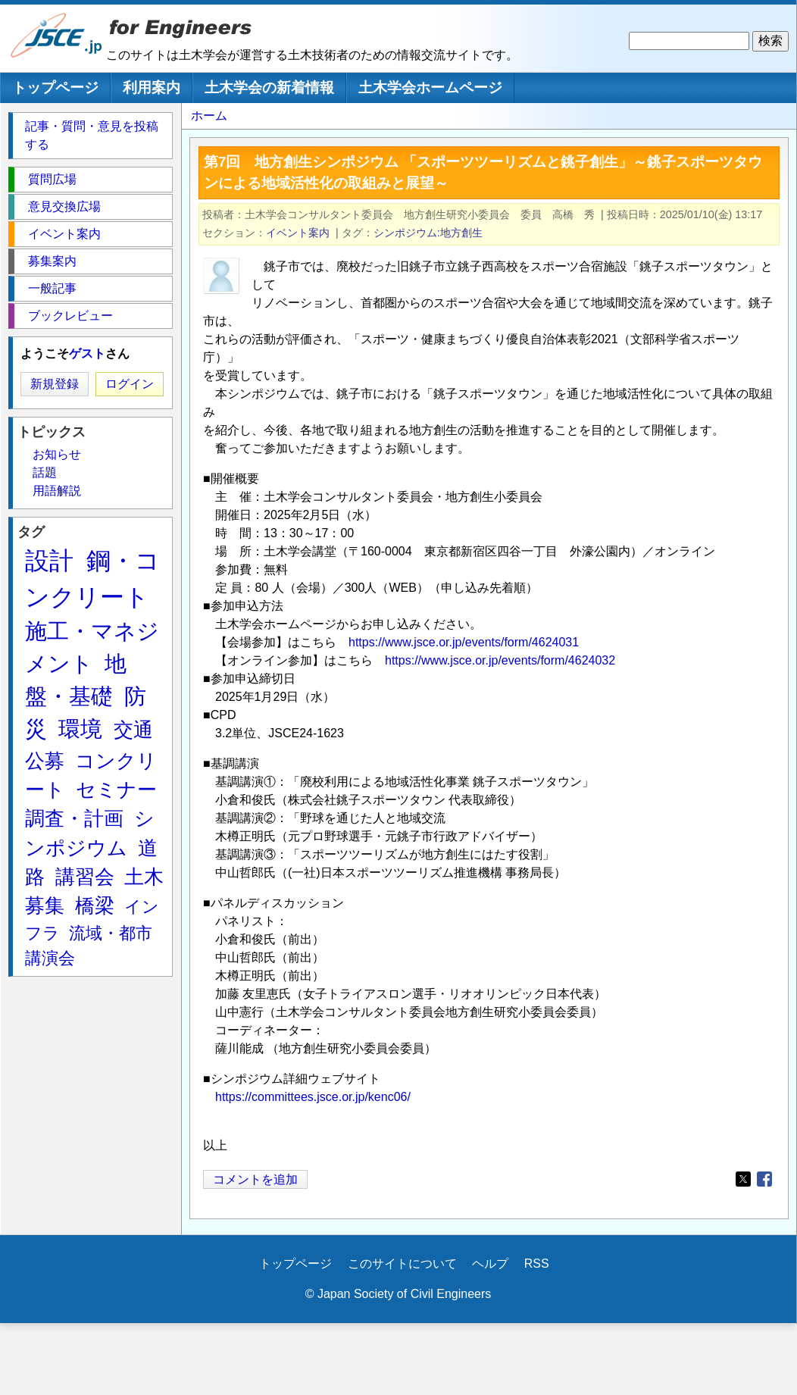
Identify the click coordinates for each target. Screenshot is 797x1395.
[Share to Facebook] (764, 1179)
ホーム (209, 115)
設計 (49, 560)
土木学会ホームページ (430, 87)
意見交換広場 (64, 206)
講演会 (50, 958)
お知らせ (57, 454)
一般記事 (52, 288)
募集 (44, 905)
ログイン (129, 383)
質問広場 (52, 179)
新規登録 (54, 383)
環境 (80, 729)
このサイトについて (402, 1263)
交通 (133, 729)
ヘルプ (490, 1263)
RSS (536, 1263)
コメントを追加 (255, 1179)
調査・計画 (74, 818)
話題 (45, 472)
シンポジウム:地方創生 (428, 233)
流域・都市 (110, 933)
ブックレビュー (70, 315)
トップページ (55, 87)
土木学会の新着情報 (269, 87)
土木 (144, 876)
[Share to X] (743, 1179)
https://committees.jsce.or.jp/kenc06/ (313, 1096)
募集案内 (52, 261)
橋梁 (94, 905)
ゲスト (87, 353)
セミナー (116, 789)
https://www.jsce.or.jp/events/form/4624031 (463, 642)
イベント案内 (298, 233)
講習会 (84, 876)
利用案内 (151, 87)
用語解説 (57, 490)
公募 (44, 760)
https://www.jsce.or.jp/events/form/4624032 (500, 660)
